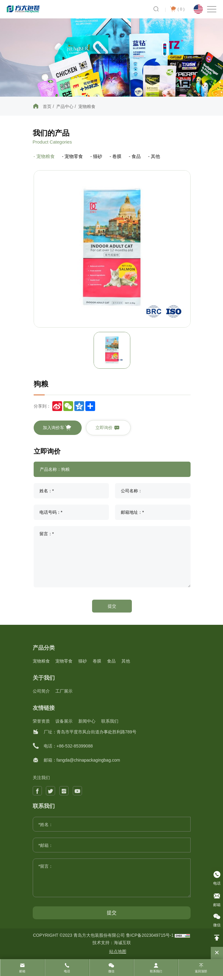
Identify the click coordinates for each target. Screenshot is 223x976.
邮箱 (22, 971)
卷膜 (116, 156)
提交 (112, 606)
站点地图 (117, 951)
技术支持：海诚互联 (111, 942)
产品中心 (64, 106)
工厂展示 (63, 691)
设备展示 (63, 721)
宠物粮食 (86, 106)
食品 (136, 156)
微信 (111, 971)
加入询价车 (57, 428)
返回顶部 (201, 971)
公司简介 (41, 691)
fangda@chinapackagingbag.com (88, 760)
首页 (47, 106)
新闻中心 (86, 721)
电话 (67, 971)
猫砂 (97, 156)
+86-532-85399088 (75, 746)
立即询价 (107, 428)
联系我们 (109, 721)
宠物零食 (74, 156)
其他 (155, 156)
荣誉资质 (41, 721)
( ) (177, 9)
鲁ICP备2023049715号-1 (150, 935)
